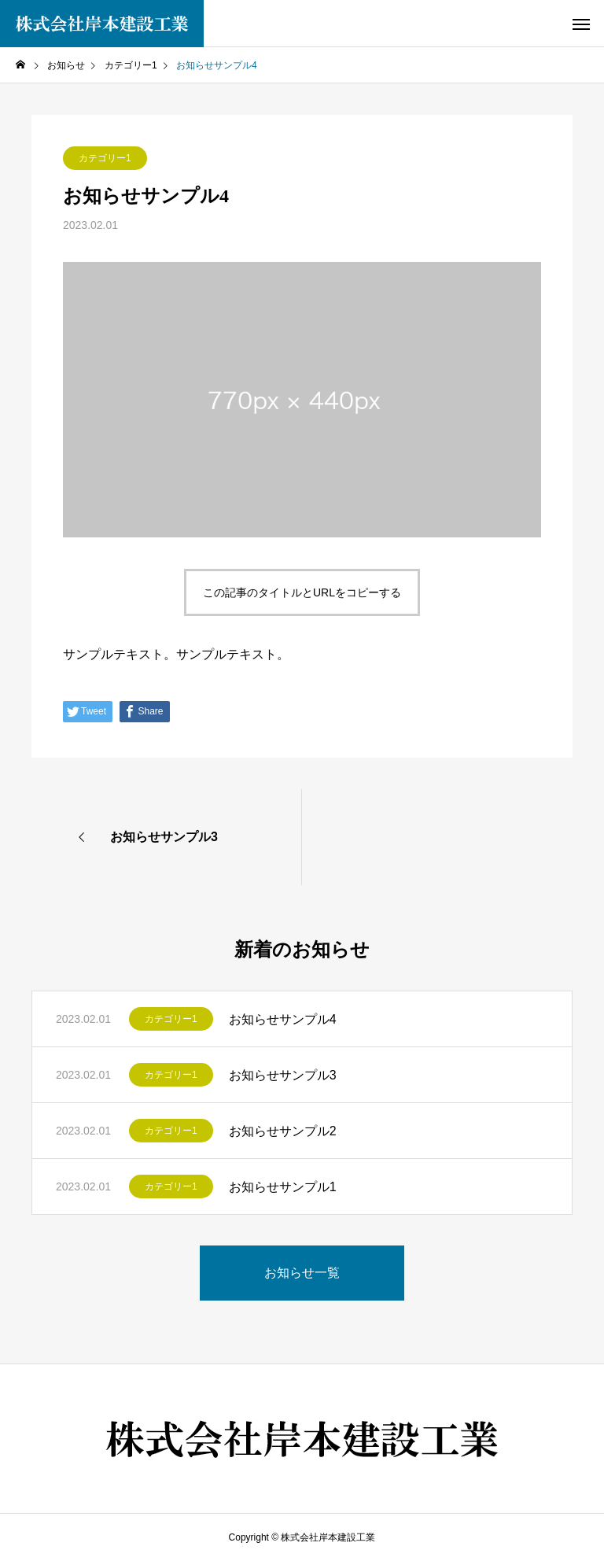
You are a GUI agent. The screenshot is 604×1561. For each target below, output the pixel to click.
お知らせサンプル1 (283, 1187)
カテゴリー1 (105, 158)
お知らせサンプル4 (283, 1019)
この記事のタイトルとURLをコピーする (302, 592)
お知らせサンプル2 (283, 1131)
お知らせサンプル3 (283, 1075)
